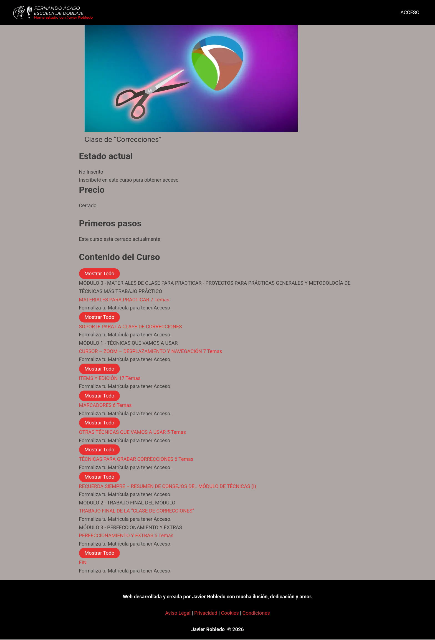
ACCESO (408, 12)
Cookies (230, 613)
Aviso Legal (177, 613)
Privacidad (205, 613)
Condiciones (256, 613)
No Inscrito (91, 172)
